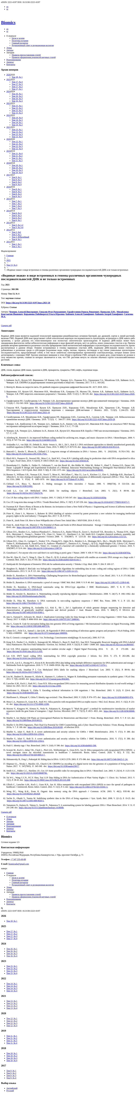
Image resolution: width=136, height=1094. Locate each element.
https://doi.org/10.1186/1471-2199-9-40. (112, 582)
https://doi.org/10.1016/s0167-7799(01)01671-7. (109, 502)
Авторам (10, 824)
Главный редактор (20, 43)
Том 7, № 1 (17, 201)
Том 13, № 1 (17, 129)
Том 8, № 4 (17, 194)
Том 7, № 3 (17, 208)
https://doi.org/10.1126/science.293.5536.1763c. (26, 454)
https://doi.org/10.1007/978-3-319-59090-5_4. (36, 527)
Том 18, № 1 (17, 77)
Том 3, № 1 (17, 234)
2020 (8, 139)
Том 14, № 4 (17, 118)
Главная (10, 255)
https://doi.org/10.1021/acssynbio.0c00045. (85, 470)
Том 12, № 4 (17, 149)
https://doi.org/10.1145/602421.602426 (23, 794)
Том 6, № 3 (17, 215)
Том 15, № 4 (17, 113)
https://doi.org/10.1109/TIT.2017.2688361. (61, 619)
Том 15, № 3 (17, 110)
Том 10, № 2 (17, 168)
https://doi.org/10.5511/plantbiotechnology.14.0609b (41, 807)
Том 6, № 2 (17, 218)
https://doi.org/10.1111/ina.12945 (47, 686)
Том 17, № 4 (17, 82)
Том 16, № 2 (17, 96)
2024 (8, 91)
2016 (8, 187)
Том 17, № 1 (17, 89)
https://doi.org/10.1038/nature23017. (63, 766)
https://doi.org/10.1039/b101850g (92, 497)
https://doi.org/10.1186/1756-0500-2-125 (23, 603)
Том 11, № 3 (17, 160)
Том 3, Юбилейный (20, 237)
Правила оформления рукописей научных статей (34, 57)
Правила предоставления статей (26, 55)
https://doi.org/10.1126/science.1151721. (109, 536)
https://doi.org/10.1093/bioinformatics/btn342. (26, 596)
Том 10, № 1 (17, 165)
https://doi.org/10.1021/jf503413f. (74, 461)
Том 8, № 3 (17, 196)
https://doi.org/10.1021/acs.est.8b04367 (117, 644)
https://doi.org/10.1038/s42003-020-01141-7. (62, 560)
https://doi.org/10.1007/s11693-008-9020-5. (25, 801)
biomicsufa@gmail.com (18, 864)
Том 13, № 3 (17, 134)
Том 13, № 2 (17, 132)
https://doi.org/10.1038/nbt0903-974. (117, 697)
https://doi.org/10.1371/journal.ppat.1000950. (48, 633)
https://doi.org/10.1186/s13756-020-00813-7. (26, 755)
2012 (8, 230)
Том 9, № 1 (17, 177)
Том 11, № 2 (17, 156)
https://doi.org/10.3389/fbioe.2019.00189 (45, 727)
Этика (9, 48)
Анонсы (10, 62)
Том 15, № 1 (17, 106)
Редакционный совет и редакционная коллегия (33, 45)
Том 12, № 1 (17, 141)
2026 (8, 75)
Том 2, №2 (16, 232)
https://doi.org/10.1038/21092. (20, 486)
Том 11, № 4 (17, 153)
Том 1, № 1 (17, 244)
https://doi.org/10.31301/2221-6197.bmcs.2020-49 (51, 403)
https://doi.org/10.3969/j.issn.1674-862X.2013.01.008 (47, 780)
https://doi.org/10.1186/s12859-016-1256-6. (25, 734)
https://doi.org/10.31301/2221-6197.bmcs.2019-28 (93, 419)
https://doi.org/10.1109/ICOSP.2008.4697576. (30, 626)
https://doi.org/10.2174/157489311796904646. (26, 578)
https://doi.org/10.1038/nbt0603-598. (81, 745)
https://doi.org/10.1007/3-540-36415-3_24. (109, 759)
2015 (8, 199)
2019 (8, 151)
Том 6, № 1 (17, 220)
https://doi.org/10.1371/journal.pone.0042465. (49, 679)
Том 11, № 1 (17, 158)
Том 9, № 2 (17, 182)
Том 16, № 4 (17, 101)
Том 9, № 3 (17, 180)
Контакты (10, 64)
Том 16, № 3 (17, 98)
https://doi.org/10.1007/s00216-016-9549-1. (25, 612)
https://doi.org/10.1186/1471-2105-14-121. (60, 571)
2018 (8, 163)
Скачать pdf (6, 325)
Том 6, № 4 (17, 213)
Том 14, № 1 (17, 122)
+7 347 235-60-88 (18, 859)
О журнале (11, 816)
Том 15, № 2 (17, 108)
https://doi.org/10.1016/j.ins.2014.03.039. (24, 658)
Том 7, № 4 (17, 206)
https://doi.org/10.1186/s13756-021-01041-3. (89, 787)
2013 (8, 223)
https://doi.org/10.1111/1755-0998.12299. (31, 704)
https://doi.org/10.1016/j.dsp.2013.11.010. (25, 651)
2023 (8, 103)
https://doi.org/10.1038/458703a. (117, 553)
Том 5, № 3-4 (17, 227)
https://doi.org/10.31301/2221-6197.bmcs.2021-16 (28, 412)
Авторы (9, 50)
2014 (8, 211)
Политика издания (20, 41)
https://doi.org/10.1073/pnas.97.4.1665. (67, 479)
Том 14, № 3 (17, 120)
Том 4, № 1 (17, 239)
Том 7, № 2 (17, 203)
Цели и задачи (18, 38)
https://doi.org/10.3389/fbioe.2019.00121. (24, 720)
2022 (8, 115)
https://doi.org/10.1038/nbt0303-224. (22, 693)
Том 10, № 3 (17, 170)
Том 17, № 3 (17, 84)
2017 (8, 175)
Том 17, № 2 (17, 87)
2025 (8, 79)
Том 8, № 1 (17, 189)
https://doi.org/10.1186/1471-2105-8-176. (24, 589)
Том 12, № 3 (17, 146)
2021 (8, 127)
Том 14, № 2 (17, 125)
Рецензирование (13, 60)
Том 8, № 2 (17, 192)
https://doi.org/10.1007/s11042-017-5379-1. (88, 665)
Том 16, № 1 (17, 94)
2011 (8, 242)
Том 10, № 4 (17, 172)
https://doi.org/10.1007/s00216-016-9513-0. (100, 447)
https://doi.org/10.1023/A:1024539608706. (29, 773)
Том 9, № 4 (17, 184)
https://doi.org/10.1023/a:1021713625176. (25, 493)
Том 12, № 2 (17, 144)
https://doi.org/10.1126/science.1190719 (45, 548)
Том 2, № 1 (17, 246)
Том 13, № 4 (17, 137)
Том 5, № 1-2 (17, 225)
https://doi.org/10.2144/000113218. (42, 440)
